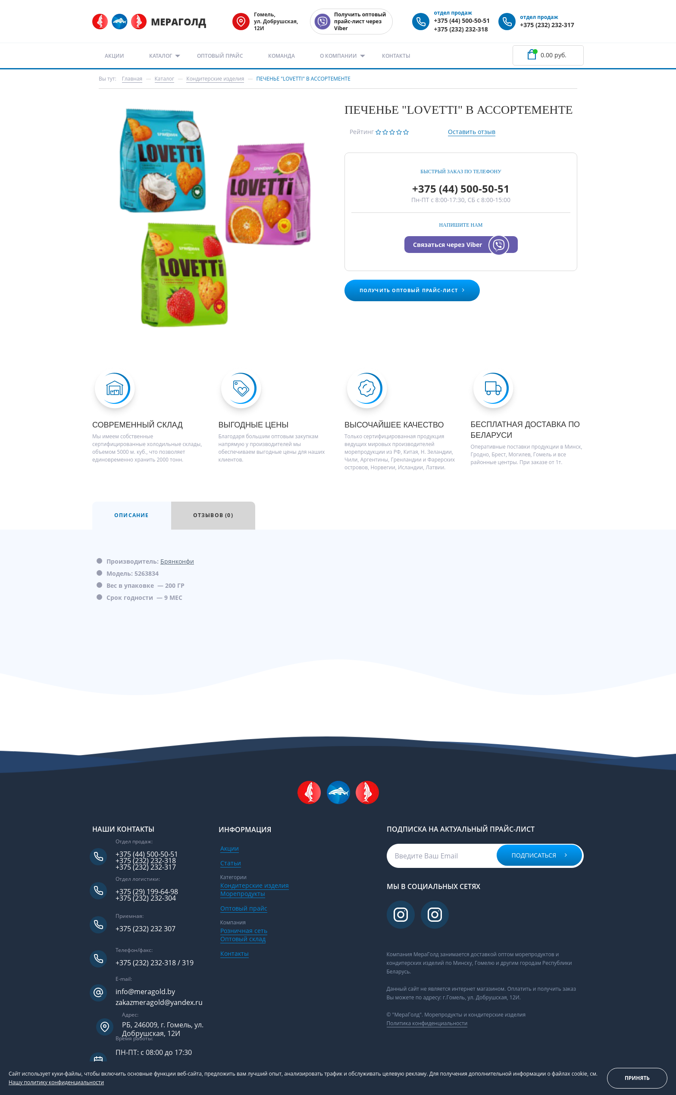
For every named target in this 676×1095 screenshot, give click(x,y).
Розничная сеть (243, 931)
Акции (114, 55)
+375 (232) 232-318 (461, 29)
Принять (637, 1078)
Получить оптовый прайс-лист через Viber (360, 21)
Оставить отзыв (471, 132)
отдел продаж (453, 12)
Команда (281, 55)
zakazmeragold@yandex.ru (159, 1002)
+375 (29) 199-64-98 (147, 892)
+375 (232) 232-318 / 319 (155, 963)
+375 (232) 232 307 (145, 929)
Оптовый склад (243, 939)
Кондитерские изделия (254, 885)
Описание (131, 515)
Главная (132, 78)
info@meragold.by (145, 992)
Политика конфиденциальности (427, 1023)
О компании (338, 55)
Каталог (160, 55)
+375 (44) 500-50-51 (462, 20)
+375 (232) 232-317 (547, 25)
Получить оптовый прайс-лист (412, 290)
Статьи (230, 863)
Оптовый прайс (220, 55)
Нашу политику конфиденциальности (56, 1082)
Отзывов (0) (213, 515)
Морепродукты (242, 893)
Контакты (396, 55)
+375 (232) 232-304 (146, 898)
